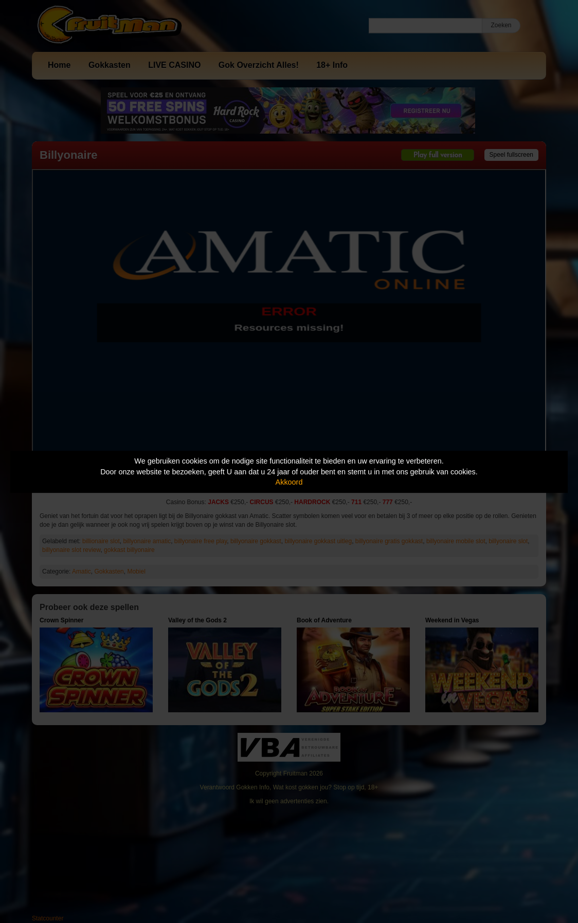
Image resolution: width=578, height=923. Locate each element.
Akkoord (289, 482)
